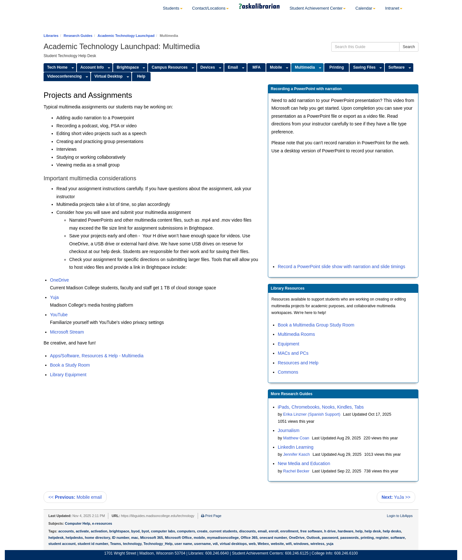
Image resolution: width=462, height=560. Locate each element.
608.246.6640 (217, 553)
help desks (392, 531)
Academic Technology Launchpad (126, 36)
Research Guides (78, 36)
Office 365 (249, 537)
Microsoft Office (178, 537)
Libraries (51, 36)
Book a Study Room (70, 365)
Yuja (54, 297)
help (359, 531)
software (397, 537)
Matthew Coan (296, 438)
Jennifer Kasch (296, 454)
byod (135, 531)
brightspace (119, 531)
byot (145, 531)
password (330, 537)
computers (186, 531)
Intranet (393, 8)
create (202, 531)
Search (409, 47)
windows (300, 544)
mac (134, 537)
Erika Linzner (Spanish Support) (312, 414)
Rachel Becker (296, 471)
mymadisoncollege (223, 537)
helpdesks (74, 537)
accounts (66, 531)
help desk (373, 531)
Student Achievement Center (318, 8)
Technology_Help (158, 544)
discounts (247, 531)
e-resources (102, 523)
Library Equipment (68, 374)
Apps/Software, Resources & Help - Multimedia (97, 355)
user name (183, 544)
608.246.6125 (296, 553)
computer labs (163, 531)
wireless (317, 544)
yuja (329, 544)
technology (132, 544)
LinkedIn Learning (295, 447)
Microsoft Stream (67, 332)
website (277, 544)
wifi (289, 544)
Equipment (288, 343)
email (262, 531)
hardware (345, 531)
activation (99, 531)
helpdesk (56, 537)
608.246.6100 (346, 553)
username (202, 544)
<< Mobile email (75, 497)
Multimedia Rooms (296, 334)
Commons (288, 372)
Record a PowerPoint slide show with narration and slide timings (341, 266)
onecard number (273, 537)
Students (172, 8)
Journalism (289, 430)
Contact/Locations (210, 8)
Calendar (365, 8)
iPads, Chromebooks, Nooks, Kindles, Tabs (321, 407)
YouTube (59, 314)
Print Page (211, 516)
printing (367, 537)
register (382, 537)
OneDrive (59, 280)
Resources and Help (298, 362)
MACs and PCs (293, 353)
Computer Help (77, 523)
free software (311, 531)
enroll (273, 531)
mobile (199, 537)
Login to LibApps (400, 516)
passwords (349, 537)
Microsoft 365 (151, 537)
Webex (263, 544)
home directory (97, 537)
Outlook (313, 537)
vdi (215, 544)
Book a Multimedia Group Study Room (316, 324)
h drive (330, 531)
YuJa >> (396, 497)
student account (62, 544)
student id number (93, 544)
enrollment (289, 531)
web (252, 544)
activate (82, 531)
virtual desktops (233, 544)
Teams (115, 544)
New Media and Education (304, 463)
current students (223, 531)
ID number (120, 537)
